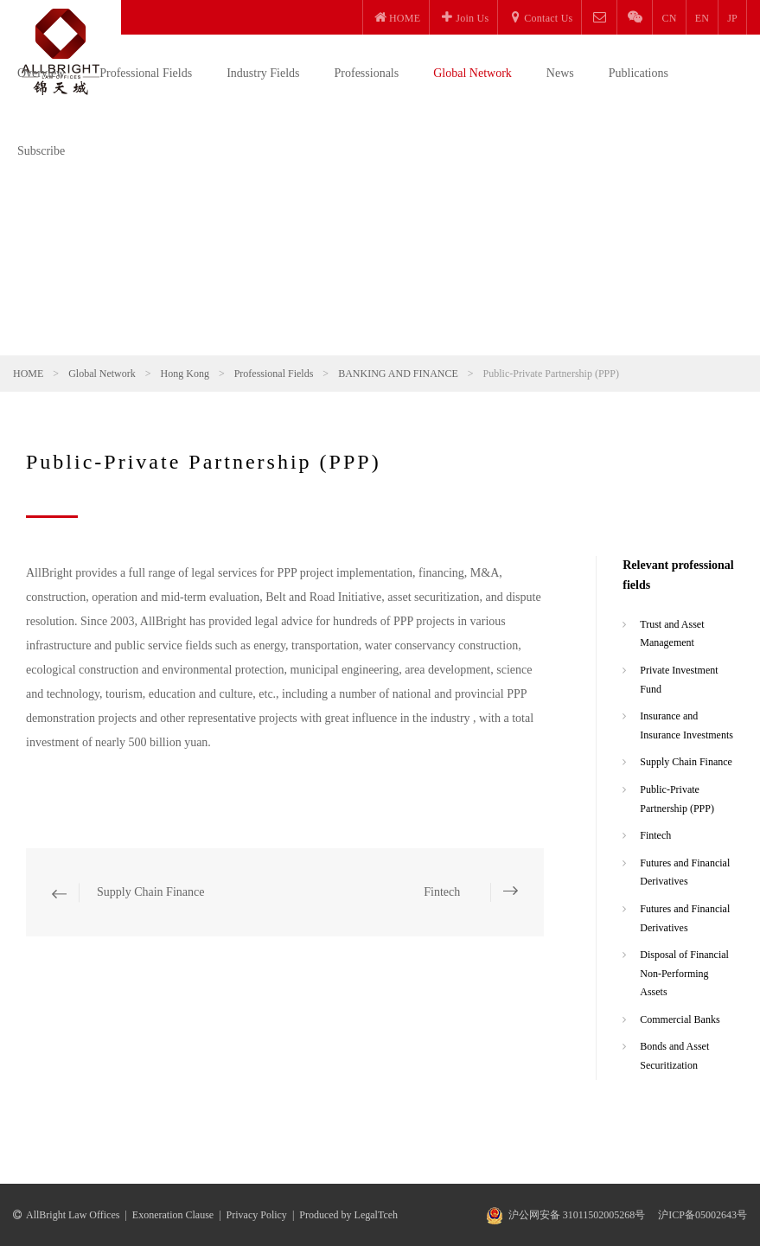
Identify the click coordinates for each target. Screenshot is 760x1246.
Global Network (472, 73)
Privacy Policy (257, 1215)
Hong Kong (185, 373)
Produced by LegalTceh (348, 1215)
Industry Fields (263, 73)
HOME (28, 373)
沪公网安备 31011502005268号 (577, 1215)
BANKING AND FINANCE (398, 373)
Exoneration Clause (173, 1215)
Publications (638, 73)
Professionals (367, 73)
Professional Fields (145, 73)
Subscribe (41, 150)
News (560, 73)
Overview (41, 73)
